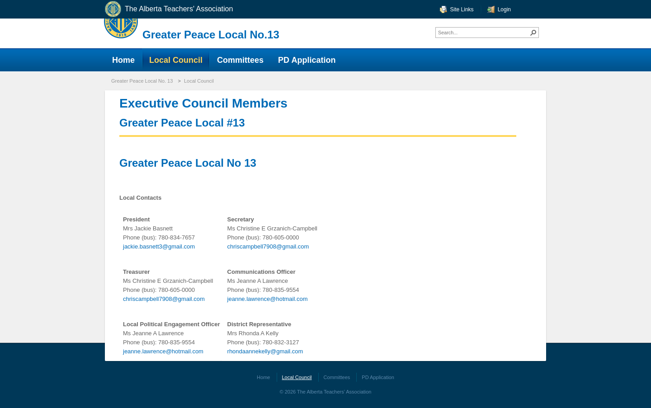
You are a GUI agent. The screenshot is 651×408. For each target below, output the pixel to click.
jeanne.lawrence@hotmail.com (267, 298)
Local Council (199, 81)
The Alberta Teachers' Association (168, 9)
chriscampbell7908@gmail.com (268, 246)
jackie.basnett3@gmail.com (159, 246)
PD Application (378, 377)
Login (504, 9)
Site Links (462, 9)
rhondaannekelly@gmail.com (265, 351)
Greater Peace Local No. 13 (142, 81)
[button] (533, 33)
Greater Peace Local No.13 (210, 34)
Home (263, 377)
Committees (337, 377)
